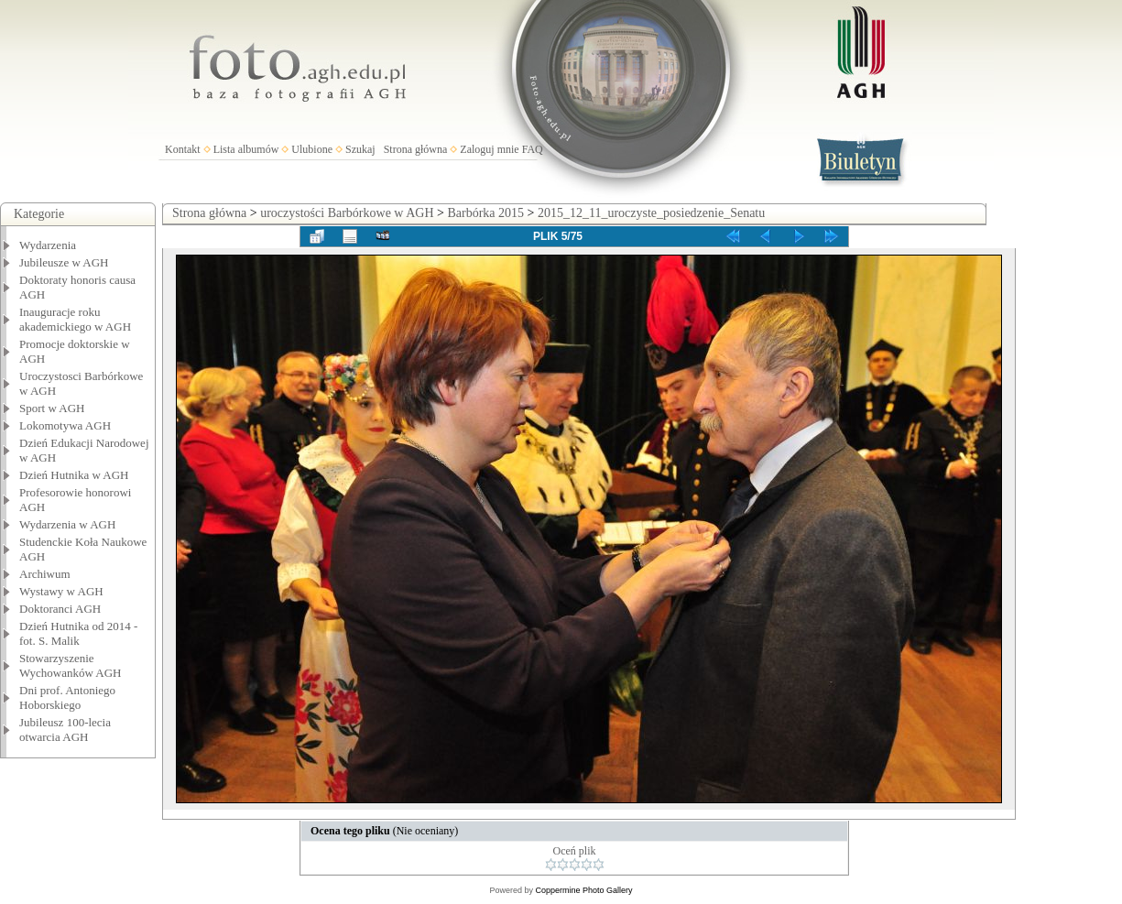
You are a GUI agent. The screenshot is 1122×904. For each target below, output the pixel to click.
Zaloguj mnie (489, 149)
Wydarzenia (47, 245)
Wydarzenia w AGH (67, 524)
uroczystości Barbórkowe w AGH (346, 213)
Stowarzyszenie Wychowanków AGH (70, 665)
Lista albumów (246, 149)
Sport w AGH (52, 408)
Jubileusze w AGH (64, 262)
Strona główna (416, 149)
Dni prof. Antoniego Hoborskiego (67, 697)
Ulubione (311, 149)
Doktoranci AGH (60, 608)
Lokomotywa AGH (65, 425)
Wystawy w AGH (61, 591)
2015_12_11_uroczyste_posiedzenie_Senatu (651, 213)
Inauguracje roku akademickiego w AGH (75, 319)
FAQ (532, 149)
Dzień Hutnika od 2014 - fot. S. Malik (78, 633)
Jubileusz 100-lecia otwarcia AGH (65, 729)
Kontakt (183, 149)
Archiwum (45, 574)
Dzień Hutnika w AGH (74, 475)
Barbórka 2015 (485, 213)
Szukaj (360, 149)
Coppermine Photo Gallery (583, 890)
